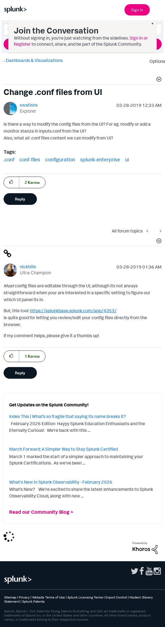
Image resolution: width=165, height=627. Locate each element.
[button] (158, 80)
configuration (60, 159)
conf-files (29, 159)
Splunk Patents (33, 601)
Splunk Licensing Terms (85, 597)
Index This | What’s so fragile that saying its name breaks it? (67, 416)
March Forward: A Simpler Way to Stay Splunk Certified (63, 449)
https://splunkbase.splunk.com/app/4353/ (73, 310)
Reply (20, 199)
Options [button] (155, 61)
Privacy (24, 597)
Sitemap (10, 597)
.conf (9, 159)
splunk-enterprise (100, 159)
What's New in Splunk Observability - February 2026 (60, 482)
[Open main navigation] (157, 9)
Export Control (116, 597)
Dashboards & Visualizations (34, 60)
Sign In (137, 9)
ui (127, 159)
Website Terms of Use (48, 597)
